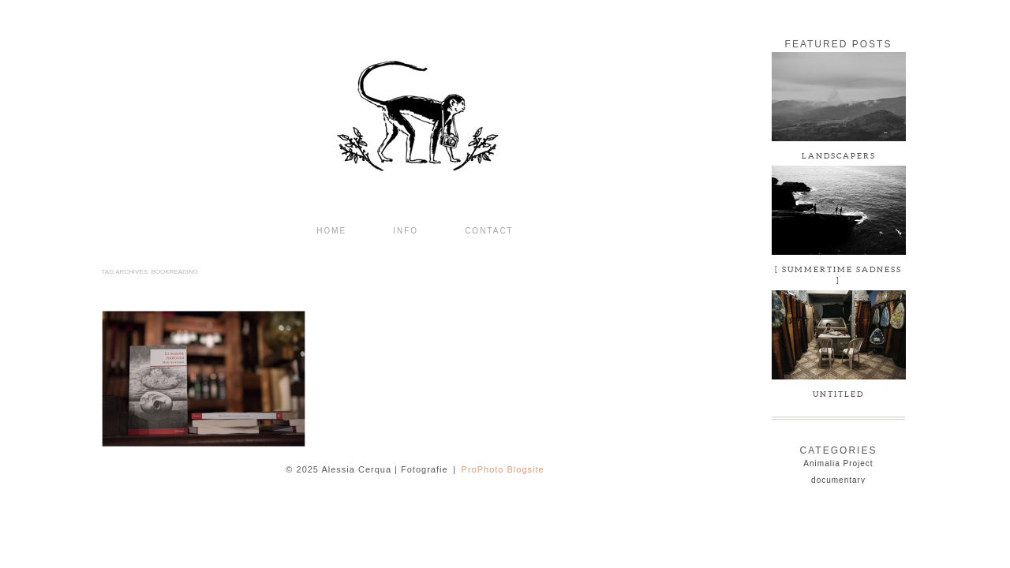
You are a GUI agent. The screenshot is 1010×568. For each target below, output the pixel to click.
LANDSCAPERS (839, 155)
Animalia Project (838, 463)
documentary (838, 480)
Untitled (838, 394)
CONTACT (489, 231)
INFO (405, 231)
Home (331, 231)
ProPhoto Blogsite (503, 469)
